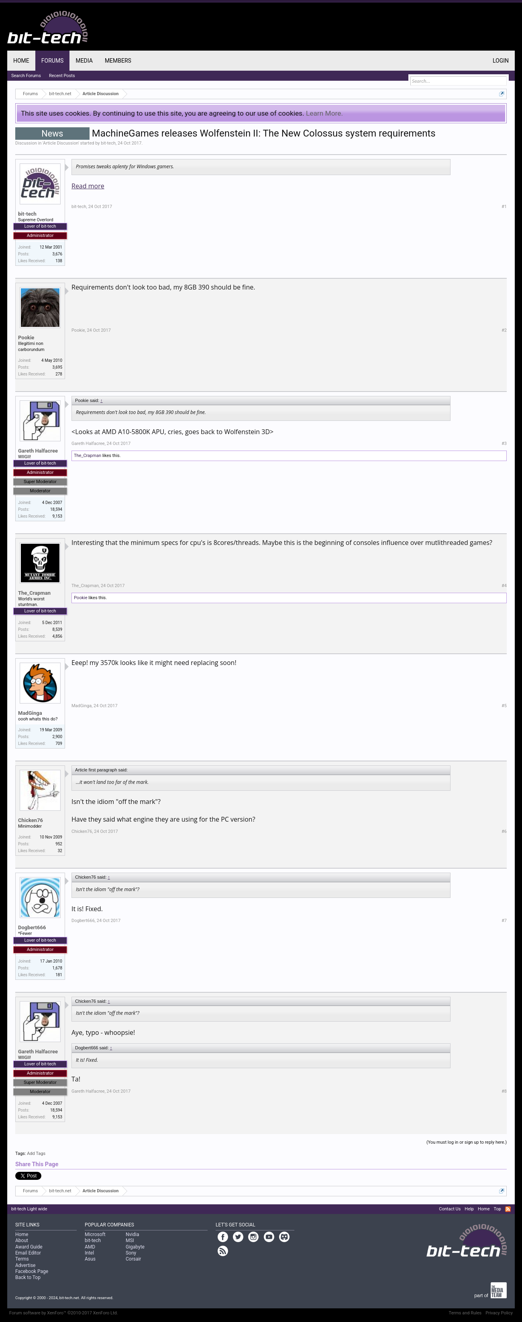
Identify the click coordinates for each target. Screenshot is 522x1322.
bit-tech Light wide (29, 1209)
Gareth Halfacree (38, 451)
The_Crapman (87, 455)
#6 (504, 831)
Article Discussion (60, 143)
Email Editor (28, 1253)
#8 (504, 1091)
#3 (504, 443)
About (21, 1240)
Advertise (25, 1265)
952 (58, 844)
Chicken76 (30, 820)
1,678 (57, 968)
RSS (508, 1209)
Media (83, 60)
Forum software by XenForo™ (63, 1313)
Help (469, 1209)
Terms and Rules (465, 1313)
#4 (504, 585)
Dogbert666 (32, 927)
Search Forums (26, 75)
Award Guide (29, 1247)
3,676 (57, 254)
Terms (22, 1259)
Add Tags (36, 1153)
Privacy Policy (499, 1313)
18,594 (56, 509)
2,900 (57, 736)
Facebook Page (31, 1271)
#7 (504, 920)
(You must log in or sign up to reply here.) (466, 1142)
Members (118, 60)
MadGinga (30, 713)
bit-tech (108, 143)
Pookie (26, 338)
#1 (504, 206)
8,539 (57, 629)
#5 (504, 705)
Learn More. (324, 113)
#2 (504, 330)
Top (497, 1209)
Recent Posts (62, 75)
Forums (52, 60)
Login (501, 60)
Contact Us (450, 1209)
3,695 (57, 367)
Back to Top (28, 1277)
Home (21, 60)
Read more (87, 186)
